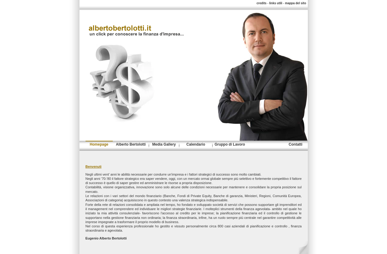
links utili (275, 3)
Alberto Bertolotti (131, 144)
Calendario (195, 144)
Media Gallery (164, 144)
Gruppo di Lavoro (230, 144)
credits (262, 3)
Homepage (99, 144)
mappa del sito (295, 3)
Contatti (295, 144)
